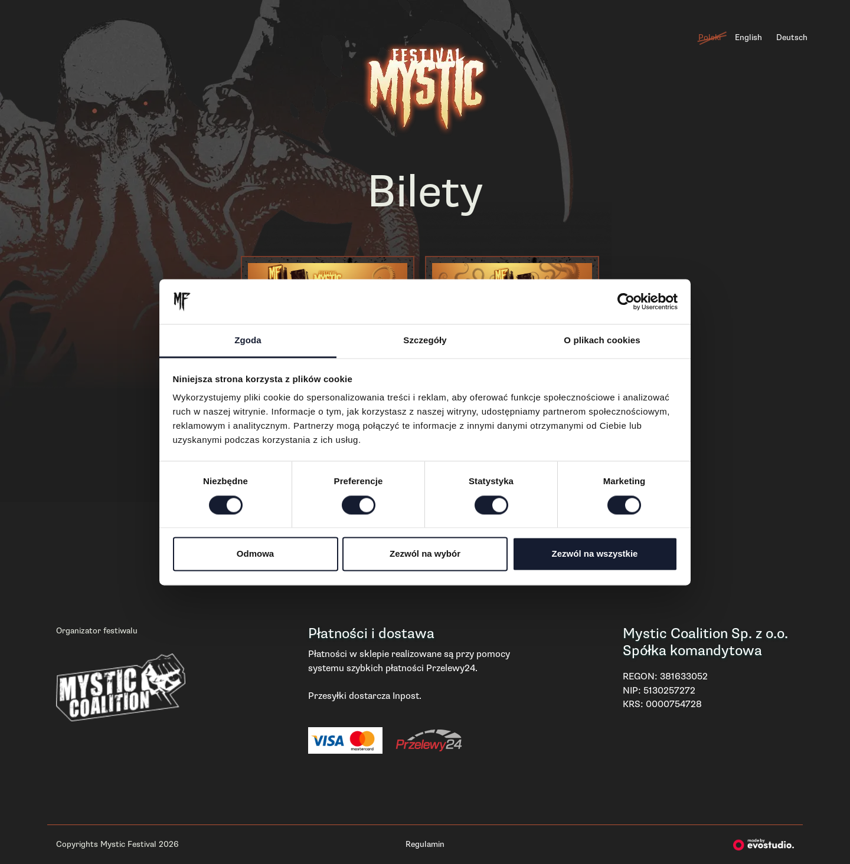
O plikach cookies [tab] (602, 341)
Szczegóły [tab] (424, 341)
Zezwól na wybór (425, 554)
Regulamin (425, 844)
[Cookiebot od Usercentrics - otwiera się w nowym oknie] (626, 301)
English (748, 37)
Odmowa (255, 554)
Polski (709, 37)
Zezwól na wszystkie (595, 554)
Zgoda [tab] (247, 341)
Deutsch (792, 37)
